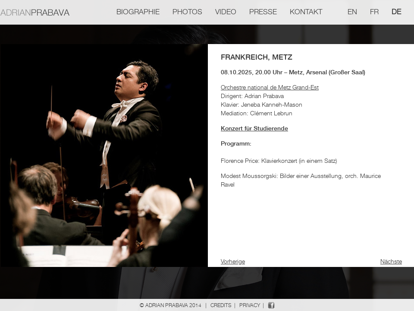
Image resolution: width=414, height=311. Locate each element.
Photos (187, 11)
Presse (263, 11)
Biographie (138, 11)
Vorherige (233, 261)
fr (374, 11)
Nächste (391, 261)
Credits (221, 305)
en (352, 11)
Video (225, 11)
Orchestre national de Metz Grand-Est (270, 87)
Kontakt (306, 11)
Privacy (249, 305)
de (396, 11)
